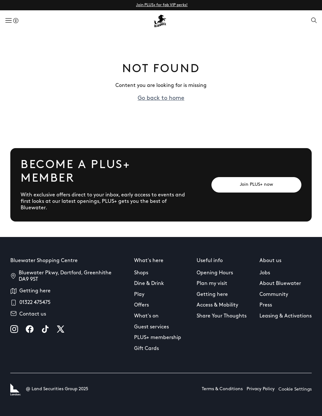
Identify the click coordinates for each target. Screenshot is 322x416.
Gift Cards (146, 348)
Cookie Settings (295, 389)
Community (273, 294)
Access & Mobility (217, 305)
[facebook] (30, 329)
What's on (146, 316)
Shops (141, 273)
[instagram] (14, 329)
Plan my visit (212, 283)
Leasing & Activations (285, 316)
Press (265, 305)
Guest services (151, 327)
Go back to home (161, 98)
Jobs (264, 273)
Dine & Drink (149, 283)
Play (139, 294)
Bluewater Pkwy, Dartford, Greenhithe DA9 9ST (65, 276)
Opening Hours (215, 273)
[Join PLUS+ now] (256, 185)
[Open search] (314, 20)
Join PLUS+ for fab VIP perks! (162, 5)
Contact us (32, 314)
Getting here (35, 291)
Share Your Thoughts (222, 316)
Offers (141, 305)
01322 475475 (35, 302)
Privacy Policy (261, 389)
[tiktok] (45, 329)
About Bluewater (280, 283)
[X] (60, 329)
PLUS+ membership (157, 337)
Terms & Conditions (222, 389)
